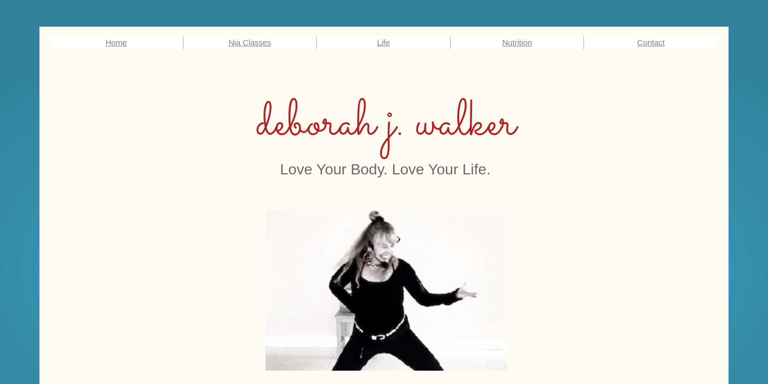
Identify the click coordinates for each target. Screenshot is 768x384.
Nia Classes (249, 42)
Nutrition (517, 42)
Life (383, 42)
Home (116, 42)
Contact (651, 42)
